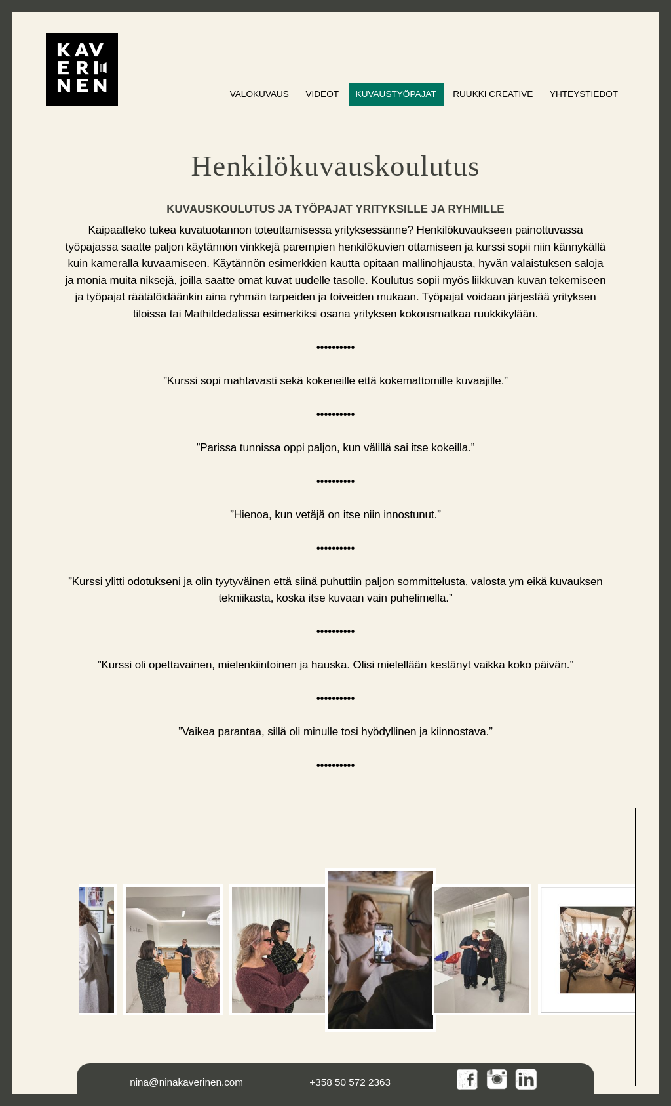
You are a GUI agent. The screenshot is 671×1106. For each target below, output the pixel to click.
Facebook (468, 1080)
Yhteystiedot (584, 94)
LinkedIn (526, 1080)
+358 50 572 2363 (350, 1082)
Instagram (497, 1080)
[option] (173, 949)
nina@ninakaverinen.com (186, 1082)
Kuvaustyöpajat (396, 94)
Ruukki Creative (493, 94)
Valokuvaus (259, 94)
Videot (322, 94)
